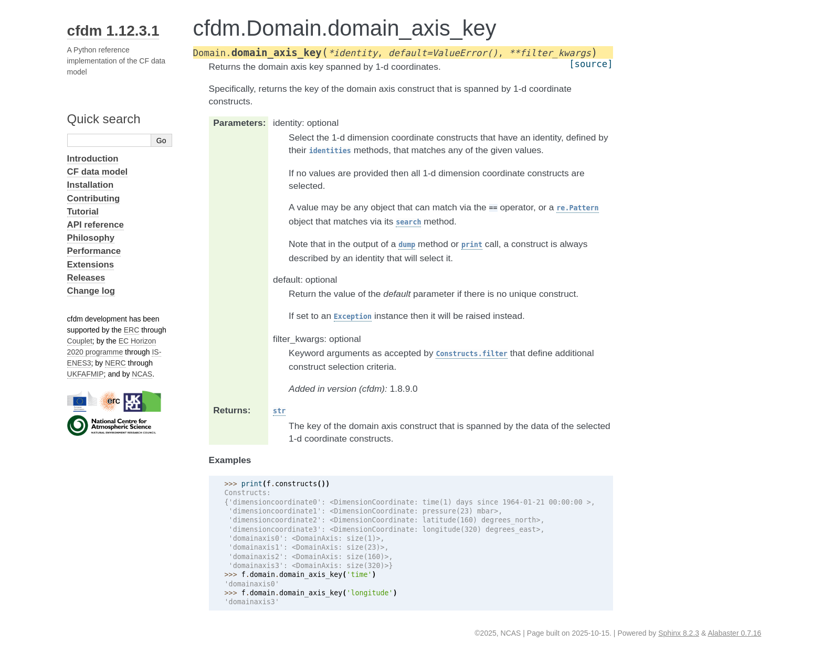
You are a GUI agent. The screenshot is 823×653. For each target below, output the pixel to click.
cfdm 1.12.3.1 (113, 31)
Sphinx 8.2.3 (678, 633)
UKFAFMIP (85, 374)
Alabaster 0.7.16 (734, 633)
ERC (132, 330)
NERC (115, 363)
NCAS (142, 374)
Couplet (79, 341)
